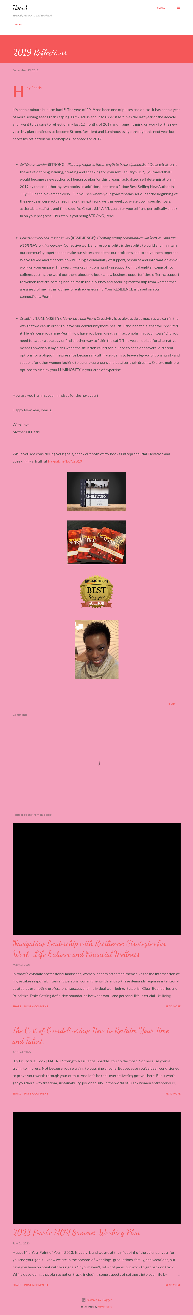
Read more (173, 1006)
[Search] (162, 7)
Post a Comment (36, 1006)
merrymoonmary (105, 1307)
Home (18, 24)
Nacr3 (20, 8)
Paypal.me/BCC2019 (65, 461)
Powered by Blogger (96, 1300)
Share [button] (172, 703)
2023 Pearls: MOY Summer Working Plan (76, 1232)
